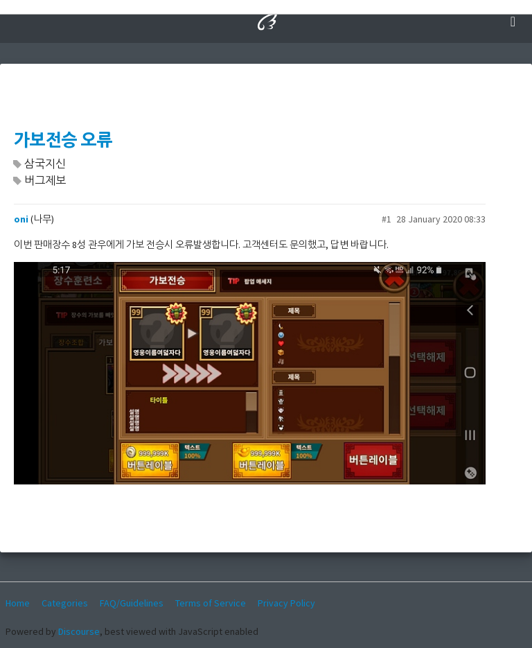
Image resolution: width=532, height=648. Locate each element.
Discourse (79, 631)
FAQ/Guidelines (131, 603)
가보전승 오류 (63, 140)
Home (18, 603)
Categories (65, 603)
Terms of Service (210, 603)
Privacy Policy (286, 603)
